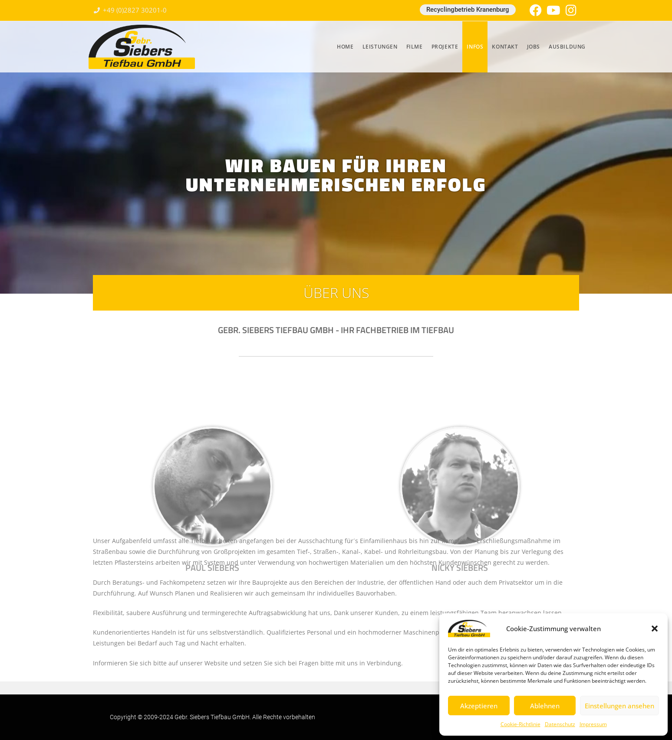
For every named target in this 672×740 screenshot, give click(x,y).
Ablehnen (545, 705)
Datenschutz (560, 724)
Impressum (593, 724)
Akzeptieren (478, 705)
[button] (654, 628)
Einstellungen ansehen (619, 705)
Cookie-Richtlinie (520, 724)
